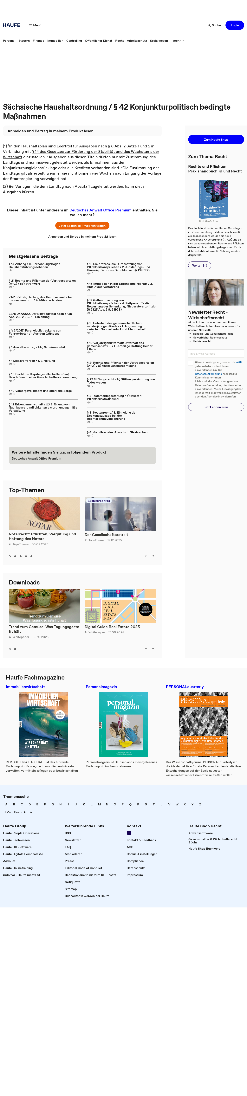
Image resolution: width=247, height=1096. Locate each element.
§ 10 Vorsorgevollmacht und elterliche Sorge (40, 390)
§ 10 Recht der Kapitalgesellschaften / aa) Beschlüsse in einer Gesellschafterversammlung (43, 375)
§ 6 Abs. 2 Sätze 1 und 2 (129, 146)
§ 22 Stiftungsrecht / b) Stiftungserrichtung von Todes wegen (121, 381)
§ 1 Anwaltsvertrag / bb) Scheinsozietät (37, 347)
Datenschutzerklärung (208, 374)
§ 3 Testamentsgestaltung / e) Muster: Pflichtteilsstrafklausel (114, 397)
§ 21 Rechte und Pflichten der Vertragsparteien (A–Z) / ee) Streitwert (42, 282)
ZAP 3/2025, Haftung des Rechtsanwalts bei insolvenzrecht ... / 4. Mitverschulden (41, 298)
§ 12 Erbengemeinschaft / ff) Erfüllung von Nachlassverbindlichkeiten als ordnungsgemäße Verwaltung (43, 407)
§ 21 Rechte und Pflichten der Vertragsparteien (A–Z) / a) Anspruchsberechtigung (120, 364)
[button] (35, 25)
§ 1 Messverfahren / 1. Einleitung (32, 360)
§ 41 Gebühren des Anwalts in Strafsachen (117, 432)
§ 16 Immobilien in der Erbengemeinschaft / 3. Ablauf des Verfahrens (120, 285)
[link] (9, 40)
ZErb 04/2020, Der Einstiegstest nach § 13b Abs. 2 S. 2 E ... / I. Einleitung (40, 315)
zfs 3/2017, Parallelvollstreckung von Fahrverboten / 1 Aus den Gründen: (35, 332)
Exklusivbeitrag (99, 500)
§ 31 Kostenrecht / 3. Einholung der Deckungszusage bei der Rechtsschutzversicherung (112, 415)
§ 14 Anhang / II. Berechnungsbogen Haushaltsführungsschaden (34, 265)
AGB (239, 362)
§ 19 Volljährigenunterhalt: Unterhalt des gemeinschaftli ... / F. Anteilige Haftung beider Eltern (120, 346)
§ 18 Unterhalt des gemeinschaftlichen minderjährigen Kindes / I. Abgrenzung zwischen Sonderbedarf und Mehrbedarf (116, 326)
